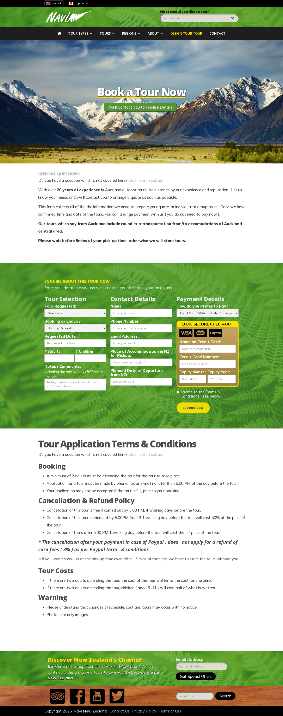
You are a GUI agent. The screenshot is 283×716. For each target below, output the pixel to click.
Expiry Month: (192, 372)
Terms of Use (170, 711)
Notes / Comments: (62, 366)
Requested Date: (60, 336)
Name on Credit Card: (200, 342)
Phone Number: (125, 321)
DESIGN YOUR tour (186, 33)
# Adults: (53, 351)
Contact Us (120, 711)
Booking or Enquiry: (63, 321)
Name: (116, 306)
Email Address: (124, 336)
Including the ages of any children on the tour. (73, 373)
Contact (217, 33)
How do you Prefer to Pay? (202, 306)
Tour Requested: (60, 306)
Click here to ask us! (145, 183)
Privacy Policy (144, 711)
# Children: (85, 351)
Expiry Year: (219, 372)
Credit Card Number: (199, 357)
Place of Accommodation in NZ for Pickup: (140, 353)
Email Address (189, 659)
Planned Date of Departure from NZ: (136, 372)
